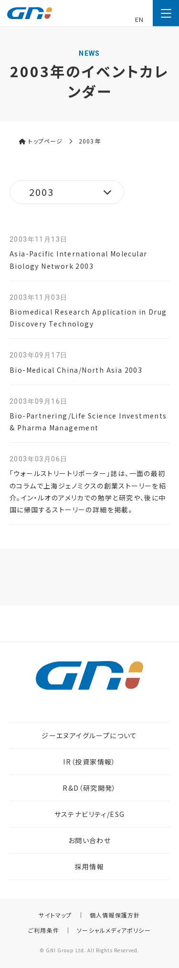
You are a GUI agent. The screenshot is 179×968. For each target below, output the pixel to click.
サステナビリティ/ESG (89, 814)
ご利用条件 (43, 930)
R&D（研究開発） (89, 788)
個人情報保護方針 (115, 915)
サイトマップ (55, 915)
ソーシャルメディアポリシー (114, 930)
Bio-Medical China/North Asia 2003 (76, 370)
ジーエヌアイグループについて (89, 735)
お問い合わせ (89, 840)
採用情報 (90, 866)
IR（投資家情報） (89, 761)
